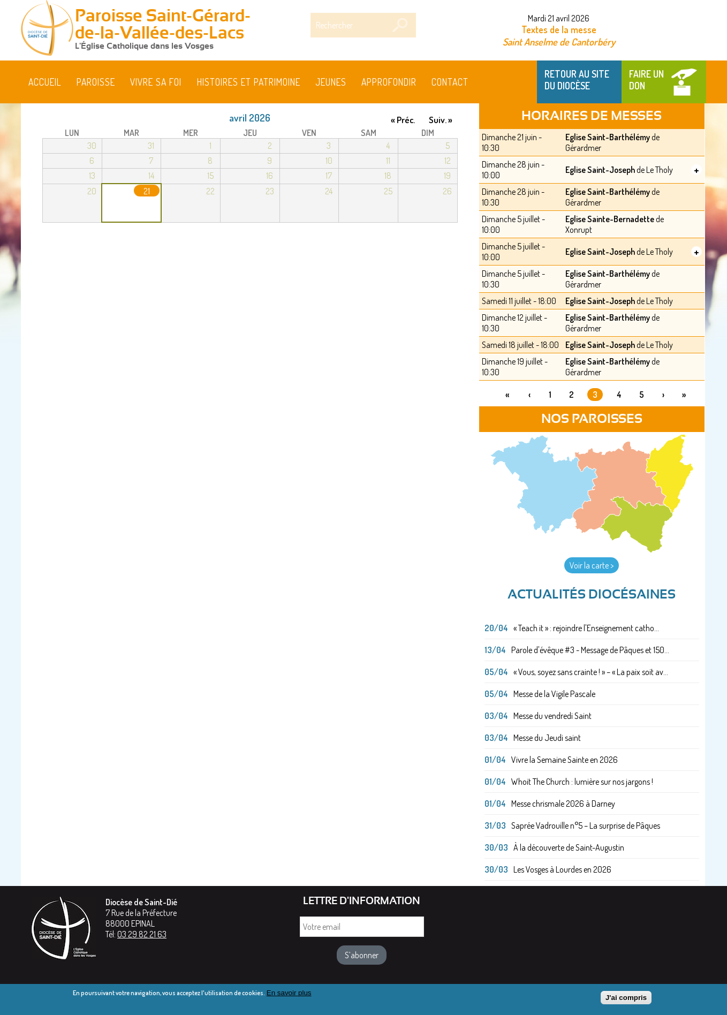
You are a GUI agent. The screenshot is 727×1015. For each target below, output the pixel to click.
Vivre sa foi (155, 82)
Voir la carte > (592, 565)
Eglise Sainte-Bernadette (609, 219)
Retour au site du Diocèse (576, 80)
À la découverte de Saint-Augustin (568, 847)
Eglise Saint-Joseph (600, 169)
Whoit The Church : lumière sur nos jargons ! (582, 781)
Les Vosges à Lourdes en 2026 (562, 869)
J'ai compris (626, 1001)
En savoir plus (289, 996)
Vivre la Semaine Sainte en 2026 (564, 759)
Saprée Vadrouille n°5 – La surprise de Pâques (585, 825)
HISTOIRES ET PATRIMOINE (248, 82)
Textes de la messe (558, 29)
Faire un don (646, 80)
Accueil (45, 82)
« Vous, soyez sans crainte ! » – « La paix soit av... (590, 671)
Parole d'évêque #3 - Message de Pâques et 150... (590, 650)
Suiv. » (440, 119)
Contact (449, 82)
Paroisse (96, 82)
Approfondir (388, 82)
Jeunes (330, 82)
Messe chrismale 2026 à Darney (563, 803)
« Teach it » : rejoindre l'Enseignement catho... (586, 628)
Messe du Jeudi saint (547, 737)
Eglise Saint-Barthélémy (607, 137)
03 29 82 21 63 (141, 934)
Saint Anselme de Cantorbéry (559, 41)
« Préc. (403, 119)
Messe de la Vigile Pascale (554, 693)
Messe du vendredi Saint (552, 715)
